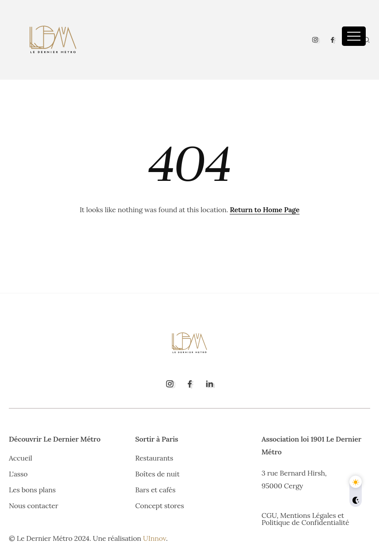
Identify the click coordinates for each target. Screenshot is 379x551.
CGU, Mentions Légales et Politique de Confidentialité (305, 519)
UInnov (154, 538)
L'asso (18, 473)
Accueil (20, 458)
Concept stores (159, 505)
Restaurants (154, 458)
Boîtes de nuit (157, 473)
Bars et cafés (155, 489)
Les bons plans (32, 489)
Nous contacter (33, 505)
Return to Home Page (264, 209)
